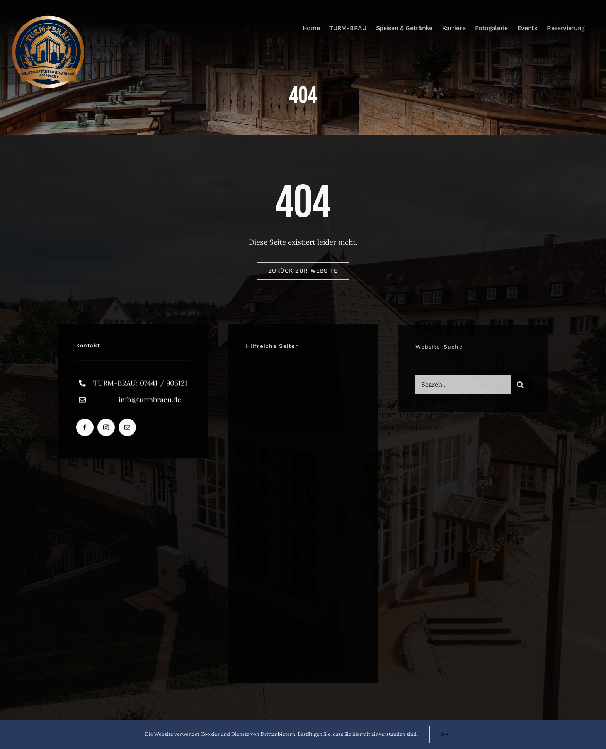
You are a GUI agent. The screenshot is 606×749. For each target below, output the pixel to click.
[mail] (127, 429)
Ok (445, 734)
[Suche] (520, 387)
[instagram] (106, 429)
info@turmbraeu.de (150, 401)
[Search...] (462, 387)
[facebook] (85, 429)
